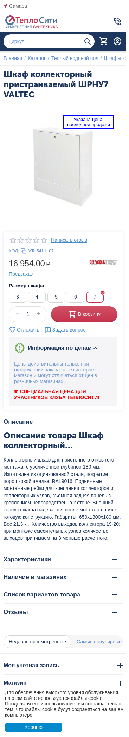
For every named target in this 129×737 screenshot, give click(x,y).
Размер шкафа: (27, 285)
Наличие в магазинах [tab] (60, 577)
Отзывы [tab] (60, 612)
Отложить (24, 329)
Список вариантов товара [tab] (60, 594)
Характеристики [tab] (60, 559)
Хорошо (33, 727)
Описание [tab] (60, 421)
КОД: (14, 250)
